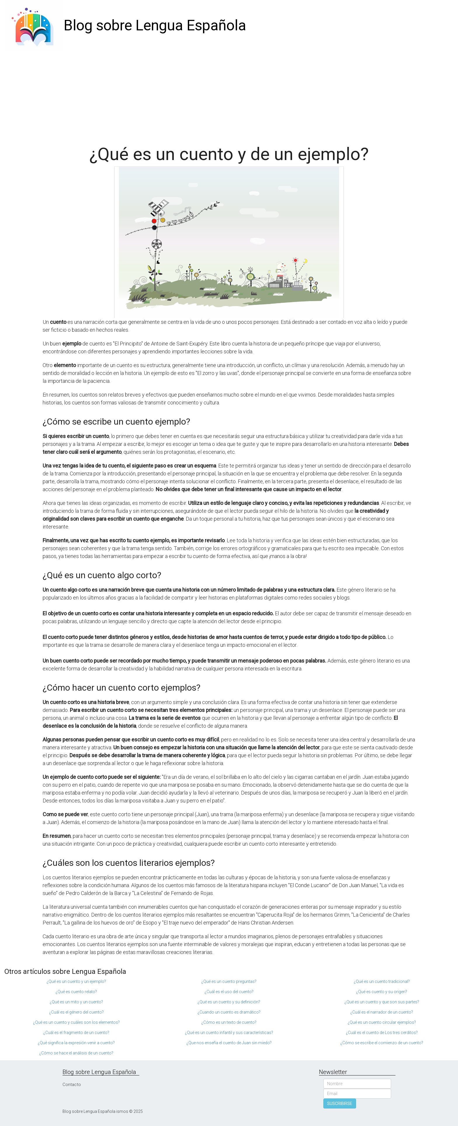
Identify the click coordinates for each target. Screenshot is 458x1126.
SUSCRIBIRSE (339, 1103)
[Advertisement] (229, 95)
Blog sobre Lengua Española (155, 25)
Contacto (72, 1084)
